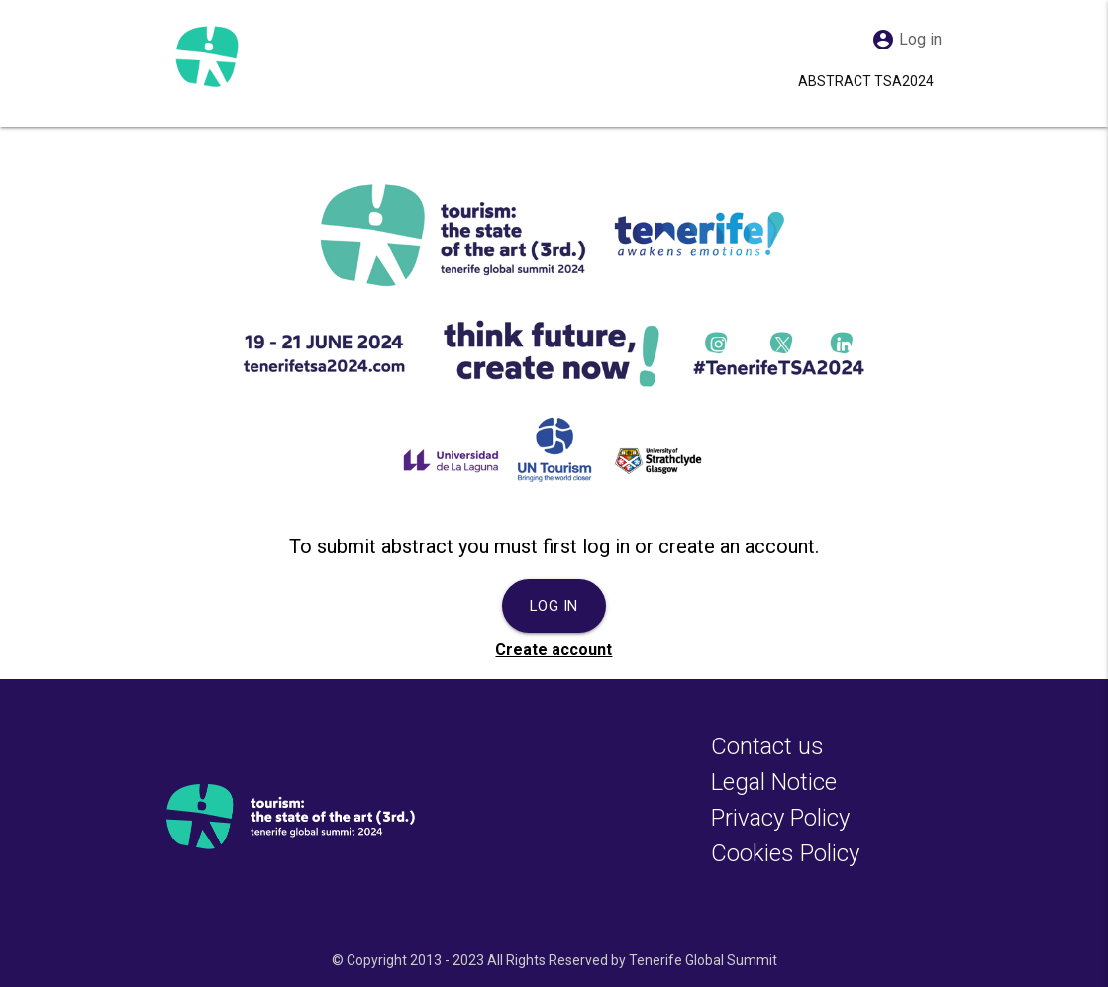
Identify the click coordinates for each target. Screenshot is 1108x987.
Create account (553, 650)
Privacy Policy (780, 818)
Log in (554, 606)
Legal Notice (774, 782)
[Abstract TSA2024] (206, 55)
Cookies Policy (785, 853)
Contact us (767, 746)
